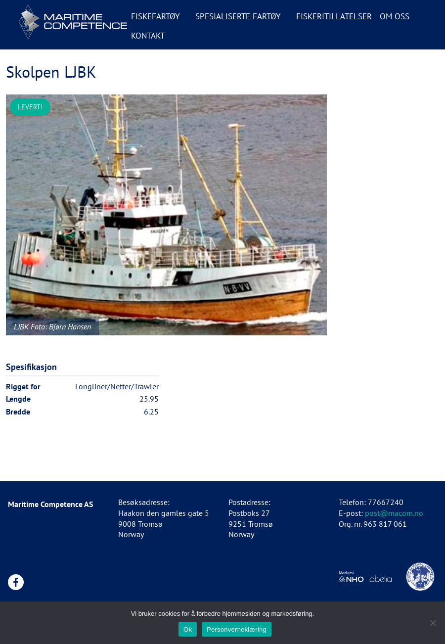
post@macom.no (394, 513)
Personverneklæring (237, 629)
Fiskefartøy (155, 16)
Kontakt (148, 35)
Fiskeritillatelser (334, 16)
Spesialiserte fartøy (237, 16)
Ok (187, 629)
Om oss (394, 16)
